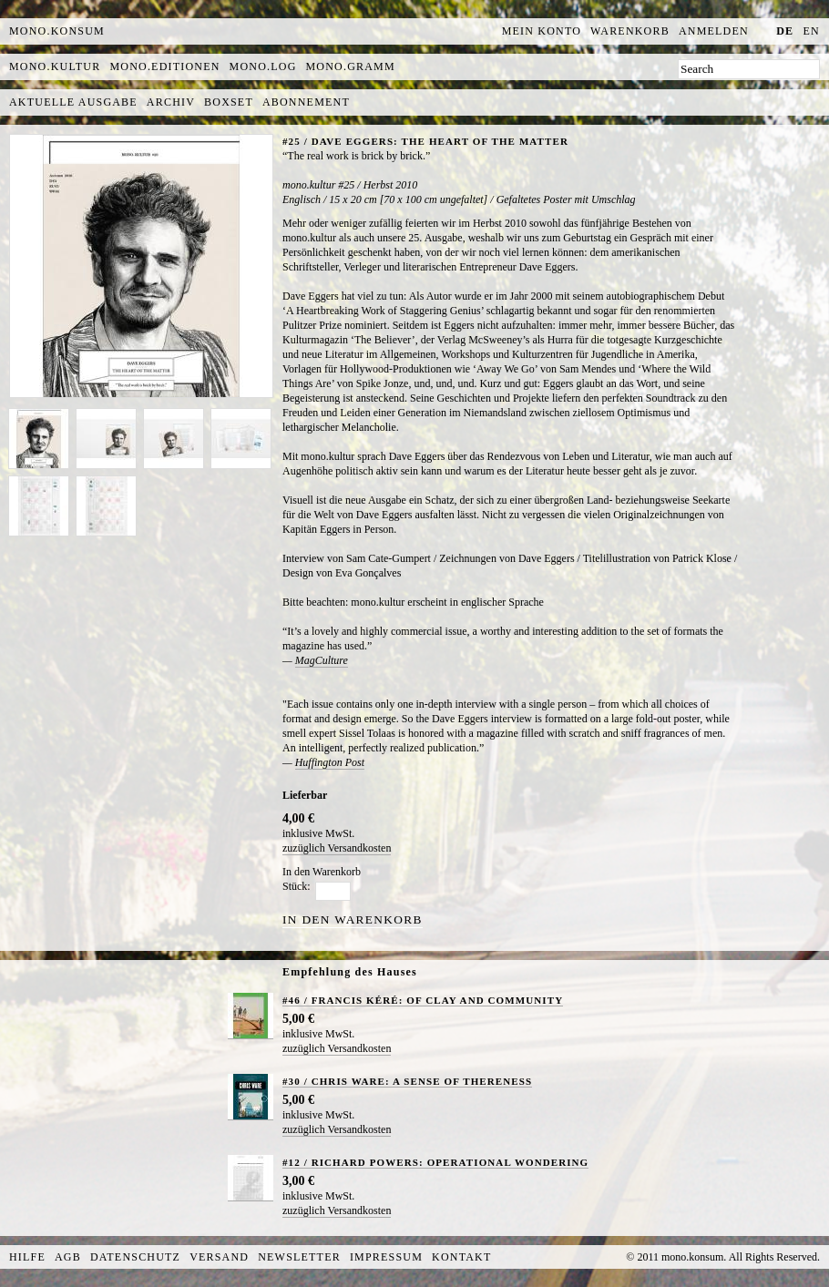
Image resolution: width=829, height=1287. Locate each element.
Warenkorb (630, 31)
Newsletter (299, 1257)
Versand (219, 1257)
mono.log (263, 66)
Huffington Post (329, 762)
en (811, 31)
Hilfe (27, 1257)
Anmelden (714, 31)
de (784, 31)
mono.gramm (350, 66)
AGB (68, 1257)
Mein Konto (541, 31)
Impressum (386, 1257)
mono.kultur (54, 66)
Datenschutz (135, 1257)
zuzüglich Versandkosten (336, 848)
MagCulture (321, 660)
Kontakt (461, 1257)
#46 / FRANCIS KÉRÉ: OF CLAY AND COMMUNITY (422, 1000)
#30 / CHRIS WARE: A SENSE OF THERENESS (407, 1081)
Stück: (296, 886)
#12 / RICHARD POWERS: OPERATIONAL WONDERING (435, 1162)
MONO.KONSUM (57, 31)
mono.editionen (164, 66)
